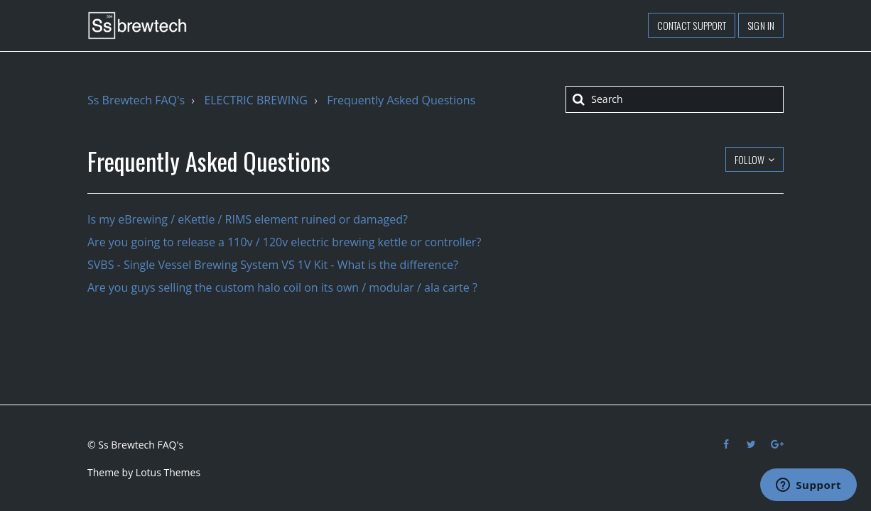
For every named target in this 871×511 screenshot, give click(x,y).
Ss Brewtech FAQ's (136, 100)
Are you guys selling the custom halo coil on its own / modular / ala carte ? (282, 287)
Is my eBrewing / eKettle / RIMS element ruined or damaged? (247, 219)
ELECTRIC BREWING (256, 100)
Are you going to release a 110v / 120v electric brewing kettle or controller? (284, 242)
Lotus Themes (168, 472)
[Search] (675, 99)
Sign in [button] (760, 25)
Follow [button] (749, 159)
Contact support (692, 25)
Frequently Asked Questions (401, 100)
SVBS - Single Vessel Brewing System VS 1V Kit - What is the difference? (272, 265)
